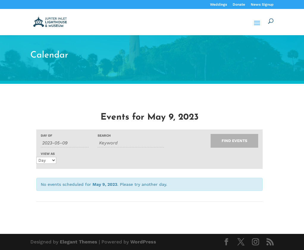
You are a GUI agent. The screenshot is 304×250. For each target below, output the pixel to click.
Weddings (218, 5)
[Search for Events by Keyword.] (131, 143)
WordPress (143, 242)
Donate (239, 5)
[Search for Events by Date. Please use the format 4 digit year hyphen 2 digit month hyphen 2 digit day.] (64, 143)
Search (104, 135)
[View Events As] (46, 160)
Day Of (46, 135)
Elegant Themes (78, 242)
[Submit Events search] (234, 141)
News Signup (262, 5)
